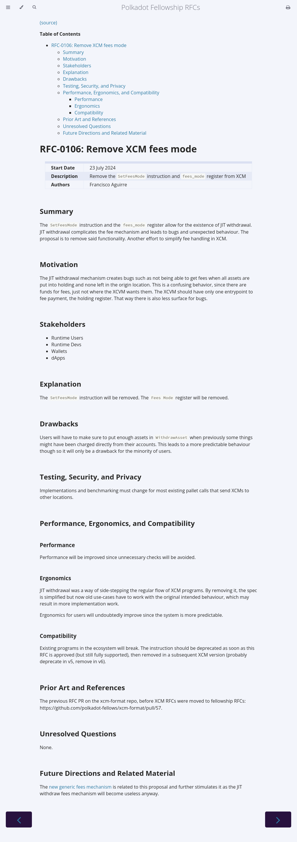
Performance (89, 99)
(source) (48, 22)
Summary (73, 52)
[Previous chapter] (19, 819)
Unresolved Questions (87, 126)
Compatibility (89, 112)
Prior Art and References (89, 119)
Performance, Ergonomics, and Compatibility (111, 92)
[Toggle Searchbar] (34, 7)
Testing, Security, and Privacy (94, 86)
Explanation (75, 72)
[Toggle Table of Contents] (8, 7)
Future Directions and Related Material (104, 133)
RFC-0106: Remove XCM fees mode (88, 45)
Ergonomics (87, 106)
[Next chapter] (278, 819)
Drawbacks (75, 79)
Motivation (74, 59)
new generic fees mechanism (80, 787)
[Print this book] (288, 7)
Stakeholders (77, 65)
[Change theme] (21, 7)
